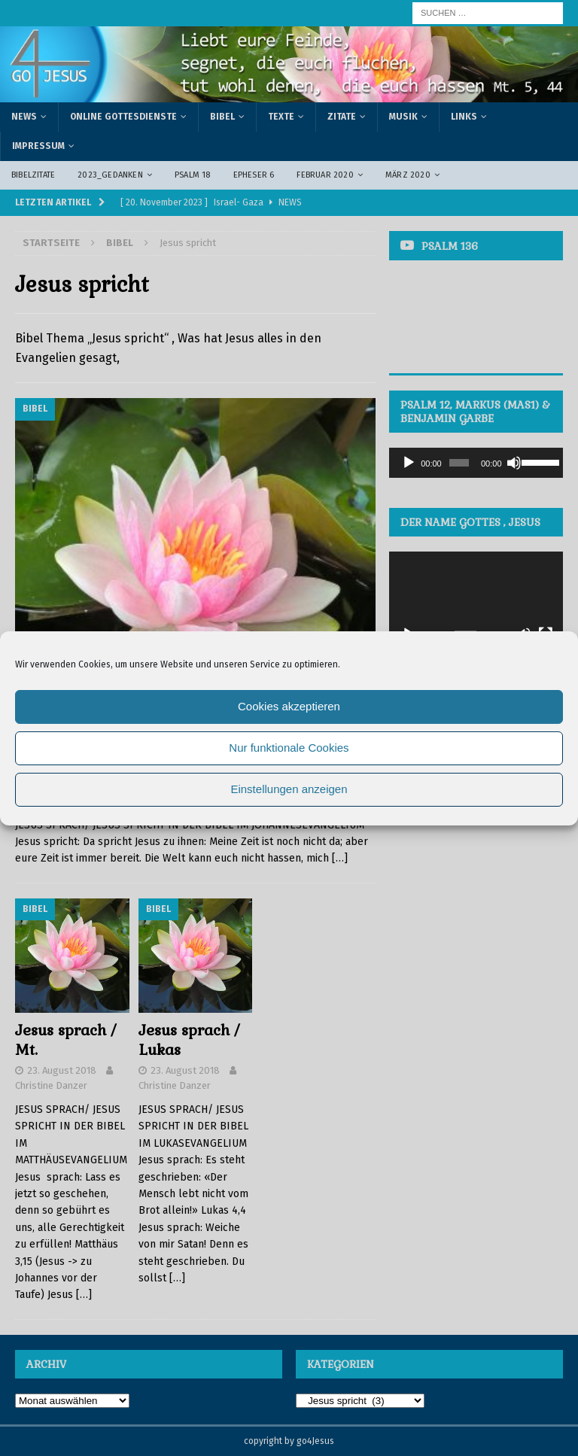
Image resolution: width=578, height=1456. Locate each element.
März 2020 (407, 175)
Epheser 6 (254, 175)
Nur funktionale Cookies (288, 747)
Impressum (38, 146)
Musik (403, 116)
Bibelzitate (33, 175)
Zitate (341, 116)
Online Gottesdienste (123, 116)
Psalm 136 (449, 246)
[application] (475, 463)
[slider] (459, 463)
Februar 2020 (325, 175)
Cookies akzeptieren (289, 706)
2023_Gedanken (110, 175)
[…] (340, 858)
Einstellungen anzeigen (288, 789)
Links (464, 116)
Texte (281, 116)
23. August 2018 (61, 1070)
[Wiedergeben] (408, 462)
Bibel (222, 116)
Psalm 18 (193, 175)
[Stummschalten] (514, 462)
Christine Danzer (51, 1085)
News (24, 116)
